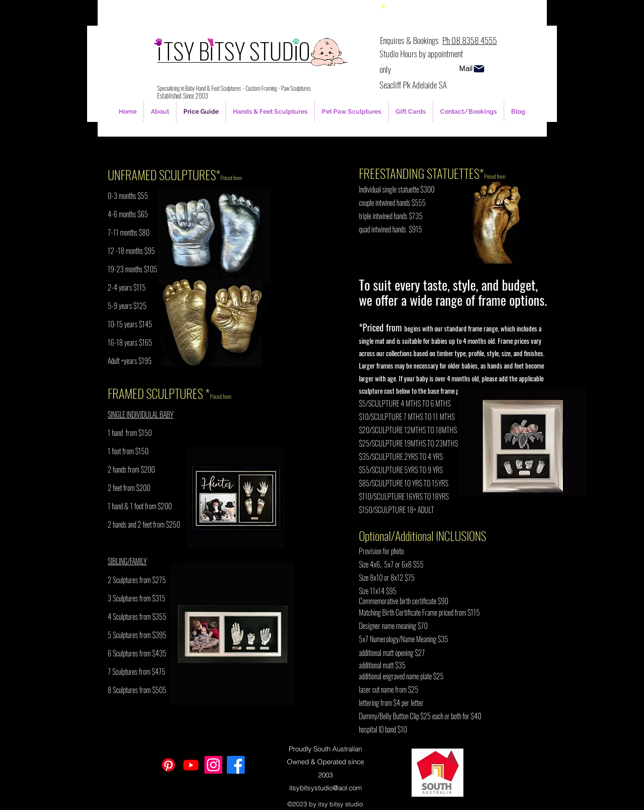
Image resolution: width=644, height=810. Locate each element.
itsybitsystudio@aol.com (325, 787)
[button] (383, 6)
